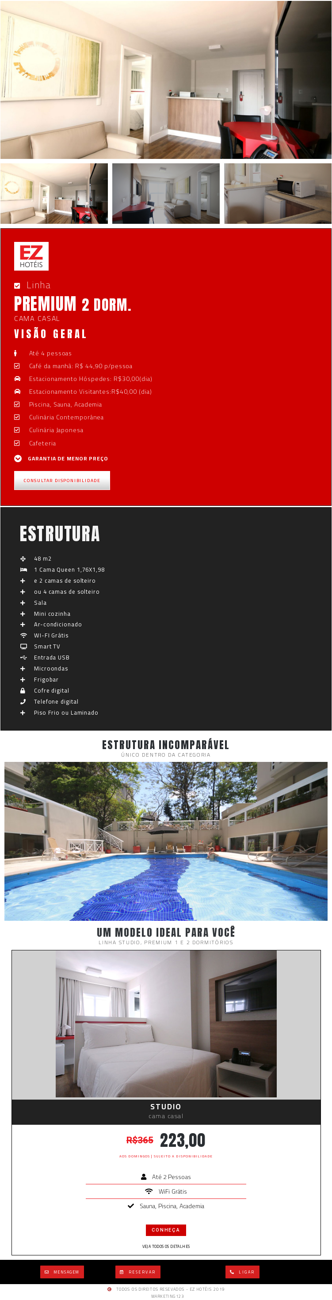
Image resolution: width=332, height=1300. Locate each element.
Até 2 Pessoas (171, 1177)
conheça (166, 1230)
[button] (62, 1272)
